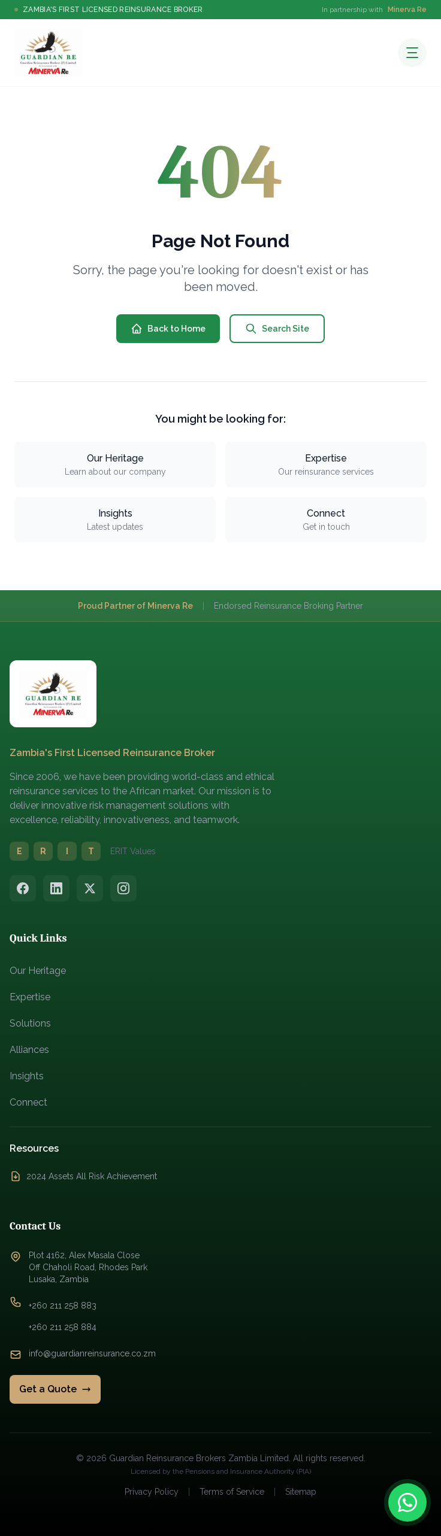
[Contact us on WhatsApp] (407, 1502)
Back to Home (168, 329)
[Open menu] (412, 52)
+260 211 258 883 (62, 1305)
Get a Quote (55, 1389)
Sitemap (300, 1491)
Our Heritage (38, 970)
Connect (28, 1102)
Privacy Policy (152, 1491)
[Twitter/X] (90, 888)
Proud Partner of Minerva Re (135, 606)
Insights (27, 1076)
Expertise (30, 997)
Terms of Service (232, 1491)
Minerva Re (407, 9)
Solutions (30, 1023)
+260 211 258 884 (62, 1327)
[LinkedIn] (56, 888)
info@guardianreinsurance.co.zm (92, 1353)
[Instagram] (123, 888)
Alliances (29, 1049)
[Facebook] (23, 888)
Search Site (277, 329)
